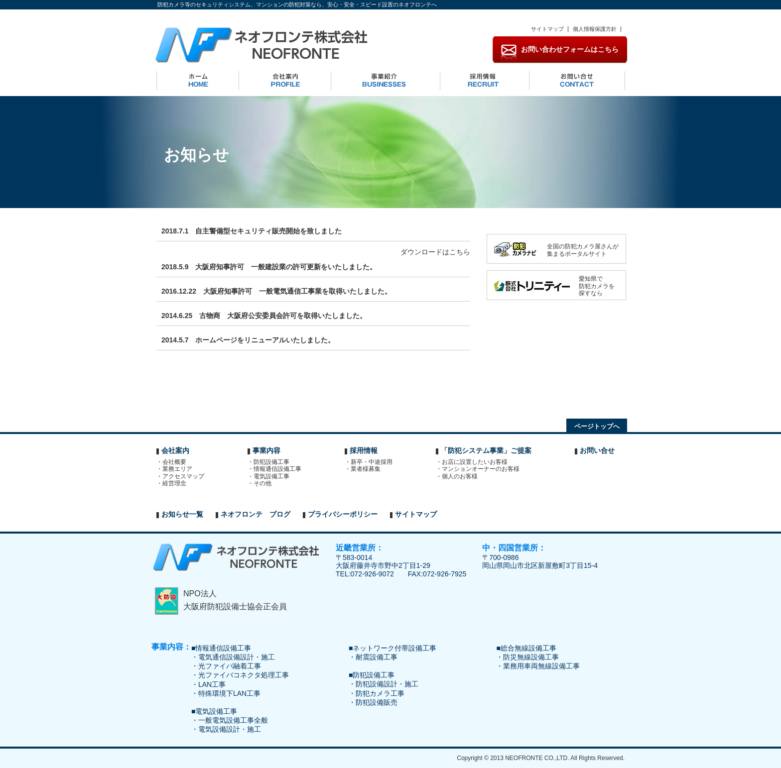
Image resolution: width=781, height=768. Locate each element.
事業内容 (266, 450)
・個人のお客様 (459, 476)
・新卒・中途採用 (371, 461)
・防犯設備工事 (271, 461)
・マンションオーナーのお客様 (480, 468)
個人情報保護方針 (595, 29)
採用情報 (364, 450)
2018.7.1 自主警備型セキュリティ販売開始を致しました (251, 231)
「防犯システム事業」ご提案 (486, 450)
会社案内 (175, 450)
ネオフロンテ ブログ (255, 514)
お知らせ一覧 (182, 514)
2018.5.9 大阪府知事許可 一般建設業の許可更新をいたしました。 (269, 267)
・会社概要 (173, 461)
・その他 (262, 483)
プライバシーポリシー (343, 514)
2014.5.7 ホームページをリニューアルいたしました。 (248, 340)
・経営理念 (173, 483)
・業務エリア (176, 468)
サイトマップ (547, 29)
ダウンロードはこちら (435, 252)
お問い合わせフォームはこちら (570, 49)
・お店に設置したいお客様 (474, 461)
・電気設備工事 (271, 476)
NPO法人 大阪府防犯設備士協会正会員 (235, 600)
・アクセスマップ (182, 476)
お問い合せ (597, 450)
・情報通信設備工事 (277, 468)
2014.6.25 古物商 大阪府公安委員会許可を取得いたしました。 (264, 316)
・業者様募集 (365, 468)
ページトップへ (597, 426)
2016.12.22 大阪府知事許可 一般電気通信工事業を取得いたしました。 (276, 291)
